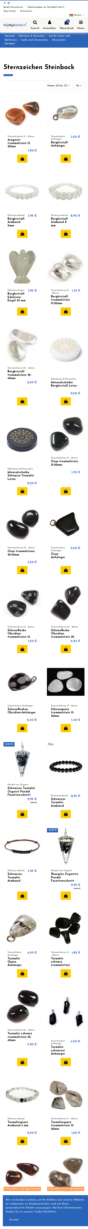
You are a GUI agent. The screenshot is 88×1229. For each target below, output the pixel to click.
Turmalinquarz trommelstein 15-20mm (62, 1125)
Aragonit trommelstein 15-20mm (19, 143)
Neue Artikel (10, 11)
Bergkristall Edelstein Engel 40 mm (17, 297)
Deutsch (76, 15)
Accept (14, 1219)
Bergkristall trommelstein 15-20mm (60, 300)
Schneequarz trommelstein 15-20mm (62, 713)
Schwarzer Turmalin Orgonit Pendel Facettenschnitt (21, 791)
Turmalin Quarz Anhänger (15, 962)
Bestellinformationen (14, 7)
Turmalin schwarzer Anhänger (58, 1050)
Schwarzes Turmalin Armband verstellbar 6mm (15, 881)
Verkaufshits (26, 11)
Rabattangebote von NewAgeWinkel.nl (46, 7)
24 (79, 85)
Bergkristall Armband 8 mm (59, 222)
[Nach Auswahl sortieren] (59, 85)
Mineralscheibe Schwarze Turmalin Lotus (21, 476)
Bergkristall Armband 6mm (16, 222)
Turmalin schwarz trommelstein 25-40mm (20, 1037)
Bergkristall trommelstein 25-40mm (19, 375)
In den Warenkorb (22, 159)
